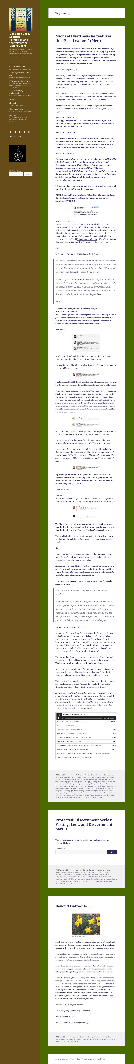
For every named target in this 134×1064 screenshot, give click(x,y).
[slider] (83, 718)
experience (93, 779)
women (78, 797)
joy (79, 784)
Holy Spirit (62, 877)
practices (58, 879)
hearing (94, 782)
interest (58, 784)
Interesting (66, 784)
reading (81, 791)
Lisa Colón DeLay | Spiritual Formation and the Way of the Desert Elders (20, 39)
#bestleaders (89, 775)
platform (84, 788)
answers (101, 775)
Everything (59, 874)
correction (59, 779)
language (87, 784)
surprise (87, 793)
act (96, 775)
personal (73, 788)
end (108, 872)
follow (57, 782)
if (106, 782)
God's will (98, 874)
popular (95, 788)
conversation (109, 777)
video (57, 797)
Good (105, 874)
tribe (83, 795)
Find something (15, 171)
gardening (89, 1037)
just (82, 784)
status (81, 793)
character (85, 777)
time (62, 795)
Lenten (88, 877)
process (77, 879)
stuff (91, 881)
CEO (73, 777)
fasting (78, 874)
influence (113, 782)
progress (58, 791)
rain (91, 1039)
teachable (94, 793)
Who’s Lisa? (13, 99)
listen (96, 877)
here (85, 177)
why (70, 797)
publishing (66, 791)
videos (62, 797)
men (80, 786)
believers (85, 870)
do (81, 779)
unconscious (99, 795)
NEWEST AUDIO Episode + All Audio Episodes (20, 93)
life (93, 877)
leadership (110, 784)
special (57, 793)
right (96, 791)
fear (106, 779)
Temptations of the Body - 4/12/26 (74, 714)
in (108, 782)
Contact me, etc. (19, 118)
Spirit (63, 793)
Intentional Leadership (87, 239)
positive (101, 788)
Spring (68, 793)
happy (89, 782)
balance (107, 775)
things (101, 793)
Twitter (92, 795)
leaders (103, 784)
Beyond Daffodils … (73, 906)
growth (99, 1037)
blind (57, 777)
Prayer (65, 879)
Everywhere (68, 874)
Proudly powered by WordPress (93, 1059)
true (87, 795)
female (111, 779)
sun (62, 1041)
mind (107, 786)
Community (59, 872)
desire (72, 779)
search (100, 791)
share (106, 791)
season (108, 879)
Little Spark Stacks (20, 110)
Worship (69, 883)
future (88, 874)
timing (67, 795)
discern (73, 872)
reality (83, 879)
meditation (103, 877)
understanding (110, 795)
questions (74, 791)
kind (79, 877)
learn (57, 786)
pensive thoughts (61, 1039)
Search (28, 174)
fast (74, 874)
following (63, 782)
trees (71, 1041)
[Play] (59, 718)
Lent (83, 877)
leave (68, 786)
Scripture (101, 879)
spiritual (73, 881)
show (110, 791)
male (76, 786)
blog (69, 777)
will (74, 797)
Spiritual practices (82, 881)
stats (76, 793)
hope (99, 782)
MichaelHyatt (70, 195)
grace (76, 782)
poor (89, 788)
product (111, 788)
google (70, 782)
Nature (110, 1037)
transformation (75, 795)
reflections (97, 1039)
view (66, 797)
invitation (74, 877)
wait (56, 883)
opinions (113, 786)
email (105, 872)
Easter (100, 872)
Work (84, 797)
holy (56, 877)
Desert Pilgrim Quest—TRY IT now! (20, 75)
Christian (92, 777)
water (76, 1041)
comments (100, 777)
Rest (92, 791)
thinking (107, 793)
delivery (66, 779)
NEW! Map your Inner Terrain (20, 84)
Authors (72, 775)
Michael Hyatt (100, 786)
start (72, 793)
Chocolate (98, 870)
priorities (71, 879)
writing (88, 797)
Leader (97, 784)
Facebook (101, 779)
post (106, 788)
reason (87, 791)
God (93, 874)
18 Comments (99, 797)
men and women (88, 786)
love (72, 786)
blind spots (64, 777)
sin (56, 881)
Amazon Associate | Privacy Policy (67, 1059)
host (103, 782)
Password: (86, 851)
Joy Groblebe (61, 138)
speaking (61, 881)
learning (63, 786)
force (84, 874)
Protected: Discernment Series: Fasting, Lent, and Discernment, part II (84, 824)
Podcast (79, 775)
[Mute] (108, 718)
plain (79, 788)
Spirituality (111, 1039)
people (67, 788)
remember (90, 879)
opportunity (59, 788)
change (78, 777)
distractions (90, 872)
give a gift (20, 104)
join (76, 784)
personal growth (74, 1039)
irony (72, 784)
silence (113, 879)
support (96, 881)
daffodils (82, 1037)
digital (77, 779)
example (85, 779)
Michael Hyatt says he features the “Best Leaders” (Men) (83, 38)
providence (85, 1039)
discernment (80, 872)
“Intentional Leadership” (83, 279)
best (112, 775)
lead (92, 784)
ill (67, 877)
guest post (82, 782)
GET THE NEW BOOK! (20, 68)
